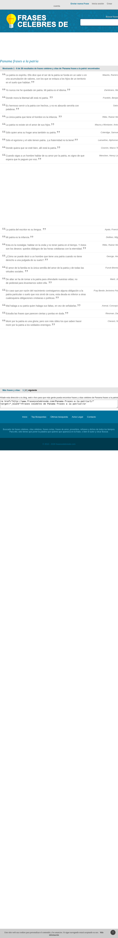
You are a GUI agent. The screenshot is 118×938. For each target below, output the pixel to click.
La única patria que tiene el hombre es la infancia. (32, 117)
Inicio (24, 418)
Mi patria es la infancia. (18, 237)
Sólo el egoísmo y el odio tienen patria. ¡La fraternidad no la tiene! (40, 140)
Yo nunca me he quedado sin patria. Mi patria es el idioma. (36, 90)
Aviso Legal (77, 418)
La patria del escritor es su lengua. (24, 229)
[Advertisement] (83, 45)
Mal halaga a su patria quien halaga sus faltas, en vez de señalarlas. (41, 305)
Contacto (91, 418)
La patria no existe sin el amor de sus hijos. (28, 124)
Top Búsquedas (38, 418)
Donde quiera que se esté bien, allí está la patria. (31, 148)
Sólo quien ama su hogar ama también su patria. (31, 132)
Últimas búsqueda (59, 418)
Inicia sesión (98, 4)
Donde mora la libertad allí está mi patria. (27, 98)
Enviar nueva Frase (80, 4)
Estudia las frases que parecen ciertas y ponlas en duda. (35, 313)
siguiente (32, 390)
